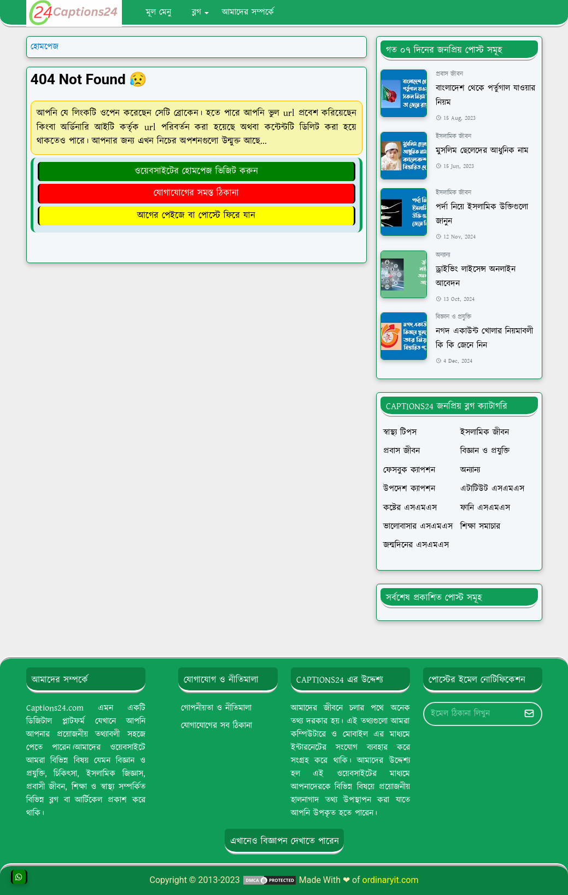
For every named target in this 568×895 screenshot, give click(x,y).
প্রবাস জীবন (449, 74)
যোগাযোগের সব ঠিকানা (216, 725)
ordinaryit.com (390, 880)
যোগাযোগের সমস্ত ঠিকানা (196, 193)
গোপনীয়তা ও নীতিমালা (216, 708)
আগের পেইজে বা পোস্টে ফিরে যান (196, 215)
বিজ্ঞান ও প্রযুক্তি (453, 317)
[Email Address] (471, 714)
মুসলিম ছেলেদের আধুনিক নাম (482, 150)
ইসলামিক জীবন (453, 136)
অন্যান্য (443, 255)
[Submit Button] (529, 714)
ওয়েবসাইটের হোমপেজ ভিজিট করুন (196, 171)
